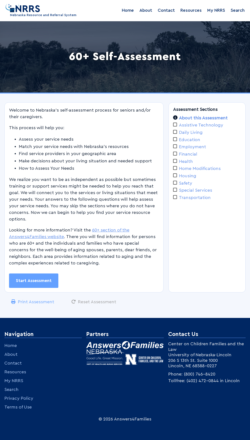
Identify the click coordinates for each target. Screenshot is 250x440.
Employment (192, 147)
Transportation (195, 197)
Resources (191, 10)
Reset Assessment (97, 302)
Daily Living (191, 132)
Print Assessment (36, 302)
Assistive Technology (201, 125)
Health (186, 161)
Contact (166, 10)
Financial (188, 154)
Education (189, 139)
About (145, 10)
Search (238, 10)
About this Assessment (203, 118)
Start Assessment (34, 280)
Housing (187, 176)
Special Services (195, 190)
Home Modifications (200, 168)
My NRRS (216, 10)
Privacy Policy (18, 398)
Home (128, 10)
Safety (185, 183)
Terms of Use (18, 407)
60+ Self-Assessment (125, 56)
